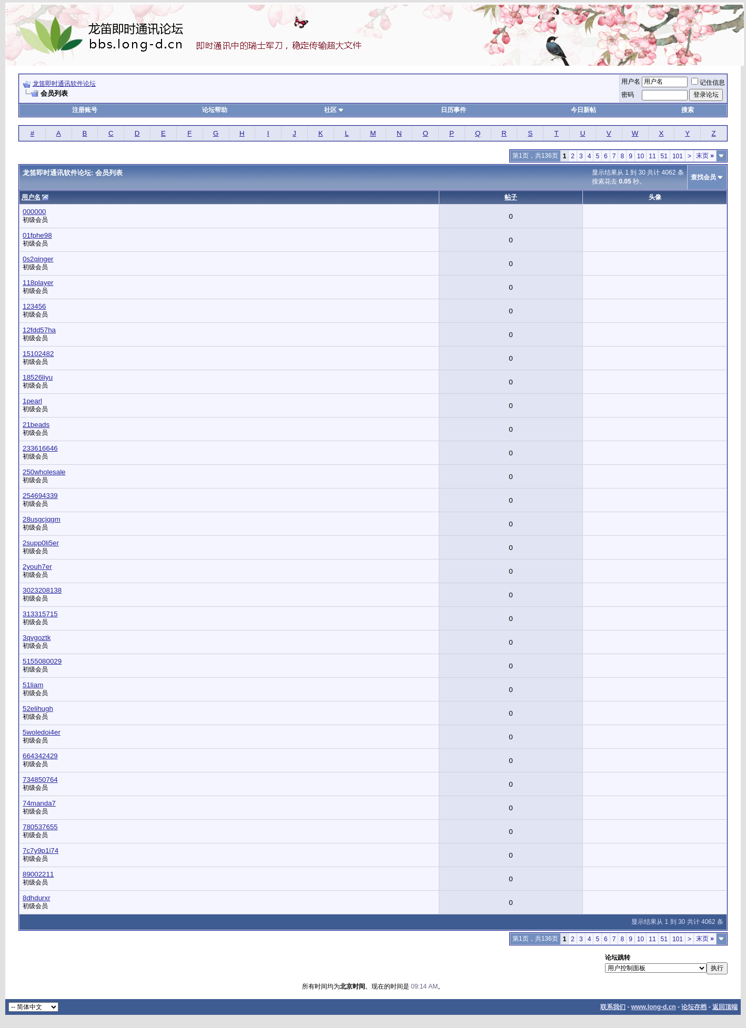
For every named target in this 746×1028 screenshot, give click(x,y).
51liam (33, 685)
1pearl (32, 401)
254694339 (40, 496)
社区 (334, 110)
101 (677, 156)
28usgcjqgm (42, 519)
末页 (705, 155)
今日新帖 (583, 110)
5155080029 (42, 661)
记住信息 (708, 82)
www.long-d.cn (653, 1007)
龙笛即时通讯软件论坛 (64, 83)
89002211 (38, 874)
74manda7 (39, 803)
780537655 (40, 827)
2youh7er (37, 567)
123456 (34, 306)
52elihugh (38, 709)
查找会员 (703, 177)
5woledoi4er (42, 732)
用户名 (630, 81)
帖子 (511, 197)
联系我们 (613, 1007)
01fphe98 (37, 235)
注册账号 (84, 110)
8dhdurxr (37, 898)
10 (640, 156)
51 (664, 156)
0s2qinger (38, 259)
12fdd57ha (39, 330)
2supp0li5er (41, 543)
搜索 (687, 110)
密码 (627, 94)
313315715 (40, 614)
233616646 (40, 448)
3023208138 (42, 590)
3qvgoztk (37, 638)
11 (652, 156)
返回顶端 (725, 1007)
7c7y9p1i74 (40, 850)
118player (38, 283)
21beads (36, 425)
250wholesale (44, 472)
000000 (34, 212)
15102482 (38, 354)
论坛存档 (694, 1007)
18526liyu (38, 377)
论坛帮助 (214, 110)
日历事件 (453, 110)
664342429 (40, 756)
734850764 (40, 779)
